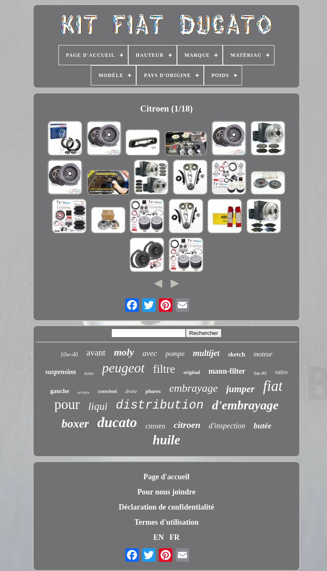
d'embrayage (245, 405)
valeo (281, 372)
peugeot (123, 367)
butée (263, 425)
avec (149, 353)
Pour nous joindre (166, 492)
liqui (98, 406)
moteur (262, 354)
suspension (60, 371)
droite (131, 391)
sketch (236, 354)
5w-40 (260, 373)
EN (158, 537)
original (192, 372)
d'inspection (227, 426)
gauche (59, 391)
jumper (240, 389)
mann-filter (226, 371)
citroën (155, 426)
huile (166, 440)
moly (124, 352)
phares (153, 391)
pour (67, 404)
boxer (75, 423)
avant (95, 353)
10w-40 (69, 354)
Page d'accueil (166, 477)
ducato (117, 422)
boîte (89, 373)
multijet (206, 353)
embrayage (193, 388)
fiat (273, 386)
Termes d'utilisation (166, 522)
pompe (175, 354)
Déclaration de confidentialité (166, 507)
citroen (187, 425)
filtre (164, 369)
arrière (84, 392)
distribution (160, 405)
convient (107, 391)
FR (174, 537)
